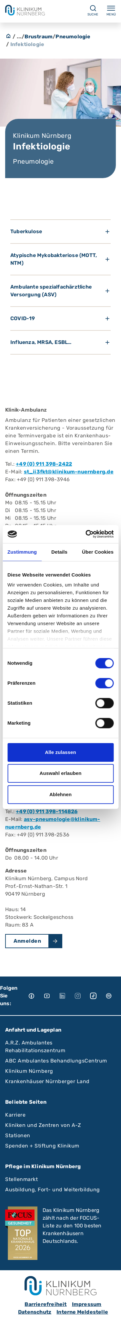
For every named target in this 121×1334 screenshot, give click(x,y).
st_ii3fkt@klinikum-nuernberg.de (69, 472)
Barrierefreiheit (45, 1304)
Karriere (15, 1115)
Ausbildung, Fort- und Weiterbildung (52, 1189)
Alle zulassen (60, 752)
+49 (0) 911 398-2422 (44, 464)
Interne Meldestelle (82, 1312)
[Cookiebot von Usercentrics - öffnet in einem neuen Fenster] (86, 534)
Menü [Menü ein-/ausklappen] (111, 10)
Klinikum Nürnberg (29, 1071)
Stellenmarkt (21, 1179)
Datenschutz (34, 1312)
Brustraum (39, 36)
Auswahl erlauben (61, 773)
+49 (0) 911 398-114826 (46, 811)
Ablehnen (60, 794)
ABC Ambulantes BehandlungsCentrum (56, 1061)
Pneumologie (72, 36)
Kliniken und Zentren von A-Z (43, 1125)
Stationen (17, 1135)
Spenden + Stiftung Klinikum (42, 1146)
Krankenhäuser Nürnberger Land (47, 1081)
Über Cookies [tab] (98, 552)
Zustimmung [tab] (22, 552)
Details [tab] (59, 552)
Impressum (87, 1304)
